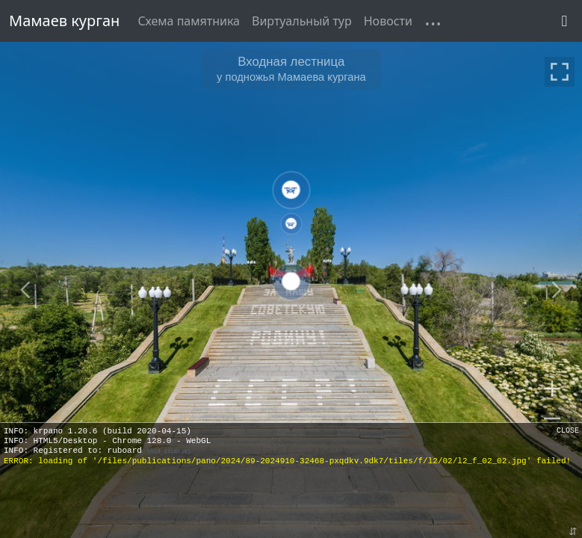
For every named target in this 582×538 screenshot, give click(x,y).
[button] (424, 12)
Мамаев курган (64, 20)
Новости (388, 21)
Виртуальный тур (302, 21)
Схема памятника (188, 21)
